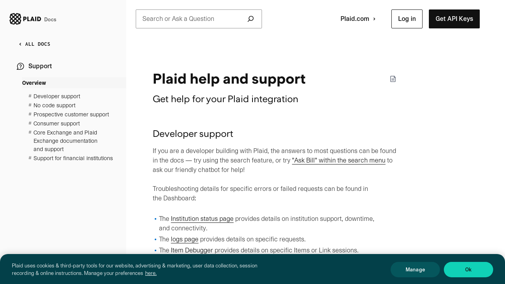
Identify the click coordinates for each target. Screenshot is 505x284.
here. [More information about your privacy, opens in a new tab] (151, 277)
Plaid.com (359, 19)
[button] (407, 18)
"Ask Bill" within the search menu (338, 160)
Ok (468, 273)
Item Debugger (192, 250)
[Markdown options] (393, 79)
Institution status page (202, 218)
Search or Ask (198, 18)
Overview (34, 83)
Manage (415, 273)
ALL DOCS (33, 44)
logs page (184, 239)
